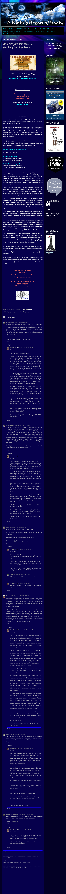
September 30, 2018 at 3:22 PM (25, 456)
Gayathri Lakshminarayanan (13, 814)
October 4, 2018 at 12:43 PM (25, 829)
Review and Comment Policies (17, 28)
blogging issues (15, 311)
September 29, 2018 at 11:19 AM (21, 322)
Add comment (7, 852)
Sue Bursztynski (10, 425)
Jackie (7, 734)
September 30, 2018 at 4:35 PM (25, 583)
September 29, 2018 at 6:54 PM (22, 425)
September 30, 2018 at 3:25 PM (25, 549)
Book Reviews (17, 34)
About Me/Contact (28, 31)
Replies (10, 345)
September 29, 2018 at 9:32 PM (21, 596)
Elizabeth (8, 527)
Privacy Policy (7, 34)
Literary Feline (10, 596)
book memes (33, 311)
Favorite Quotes (40, 31)
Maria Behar (13, 347)
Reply (7, 341)
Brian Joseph (9, 322)
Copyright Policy (32, 28)
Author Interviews (51, 31)
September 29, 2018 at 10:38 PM (17, 734)
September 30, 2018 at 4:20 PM (25, 629)
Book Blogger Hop (24, 311)
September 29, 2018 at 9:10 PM (18, 527)
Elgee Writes (15, 821)
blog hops (9, 311)
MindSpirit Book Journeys (47, 28)
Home (5, 28)
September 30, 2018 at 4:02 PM (22, 574)
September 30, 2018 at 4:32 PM (25, 748)
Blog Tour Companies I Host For (11, 31)
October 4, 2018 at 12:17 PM (28, 814)
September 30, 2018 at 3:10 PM (25, 347)
